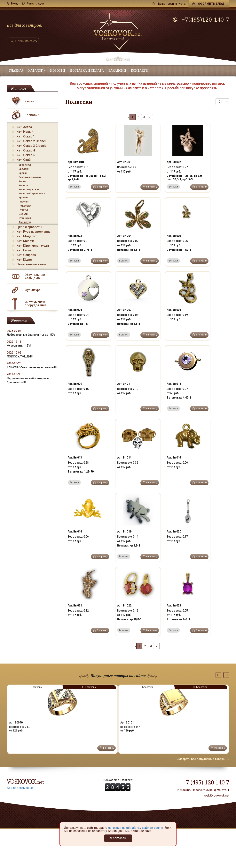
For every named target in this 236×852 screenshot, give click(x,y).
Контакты (139, 71)
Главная (16, 71)
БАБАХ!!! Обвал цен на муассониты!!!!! (32, 367)
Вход (14, 3)
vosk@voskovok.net (216, 795)
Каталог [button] (36, 71)
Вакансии (117, 71)
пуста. (172, 3)
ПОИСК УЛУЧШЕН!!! (20, 356)
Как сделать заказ (20, 788)
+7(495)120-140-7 (205, 19)
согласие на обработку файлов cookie (135, 828)
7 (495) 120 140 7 (207, 782)
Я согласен (118, 838)
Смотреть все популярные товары (201, 759)
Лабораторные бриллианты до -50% (31, 334)
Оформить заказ (211, 3)
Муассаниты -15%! (19, 345)
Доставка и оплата (87, 71)
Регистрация (35, 3)
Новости (57, 71)
